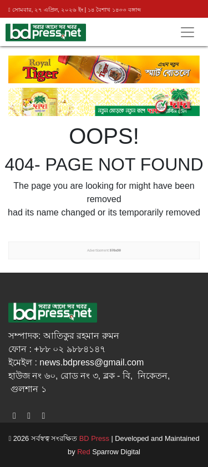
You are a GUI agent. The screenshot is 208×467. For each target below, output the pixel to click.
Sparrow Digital (108, 452)
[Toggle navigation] (187, 32)
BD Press (93, 438)
